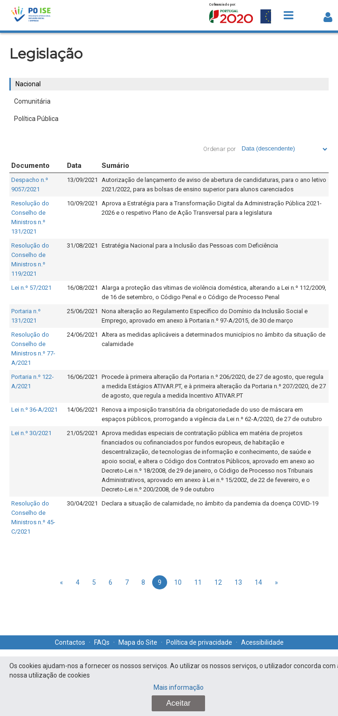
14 (258, 582)
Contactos (70, 642)
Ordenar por (219, 148)
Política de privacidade (199, 642)
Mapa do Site (137, 642)
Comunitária (32, 101)
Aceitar (178, 703)
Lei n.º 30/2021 (31, 433)
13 (238, 582)
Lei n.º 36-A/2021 (34, 409)
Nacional (28, 84)
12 (218, 582)
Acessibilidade (262, 642)
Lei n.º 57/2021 (31, 287)
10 (178, 582)
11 (198, 582)
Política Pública (36, 118)
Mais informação (179, 687)
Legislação (45, 53)
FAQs (102, 642)
